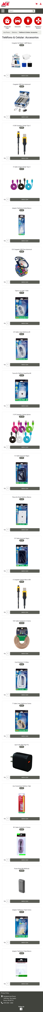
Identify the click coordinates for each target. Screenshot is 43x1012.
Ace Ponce (6, 32)
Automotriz (18, 26)
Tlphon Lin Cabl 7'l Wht (21, 291)
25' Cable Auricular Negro (21, 538)
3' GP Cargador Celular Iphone (22, 414)
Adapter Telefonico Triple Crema (21, 910)
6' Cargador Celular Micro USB (22, 579)
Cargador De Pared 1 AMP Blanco (22, 43)
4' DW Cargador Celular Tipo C (22, 125)
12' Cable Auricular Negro (21, 456)
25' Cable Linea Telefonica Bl (21, 332)
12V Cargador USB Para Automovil (22, 249)
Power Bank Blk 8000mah (21, 868)
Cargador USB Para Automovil (22, 84)
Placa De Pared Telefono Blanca (21, 497)
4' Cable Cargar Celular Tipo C (21, 167)
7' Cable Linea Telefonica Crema (21, 703)
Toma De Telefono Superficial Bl (21, 373)
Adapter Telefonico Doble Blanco (21, 208)
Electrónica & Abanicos (38, 27)
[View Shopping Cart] (36, 4)
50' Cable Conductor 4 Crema (21, 827)
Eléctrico (28, 26)
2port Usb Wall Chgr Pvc (22, 745)
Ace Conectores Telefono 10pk (22, 786)
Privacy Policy (5, 993)
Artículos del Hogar (7, 27)
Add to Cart (25, 76)
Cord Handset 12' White (22, 662)
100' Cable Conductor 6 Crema (22, 621)
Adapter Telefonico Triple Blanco (21, 951)
